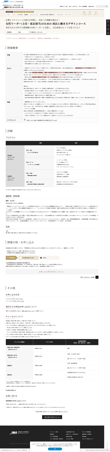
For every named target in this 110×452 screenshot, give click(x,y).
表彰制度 (84, 436)
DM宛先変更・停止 (70, 432)
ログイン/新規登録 (83, 6)
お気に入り (96, 14)
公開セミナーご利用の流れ (72, 434)
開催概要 (9, 32)
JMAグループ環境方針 (22, 450)
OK (55, 449)
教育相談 (52, 434)
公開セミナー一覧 (63, 6)
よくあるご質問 (69, 439)
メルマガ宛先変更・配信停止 (56, 439)
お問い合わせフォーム (27, 311)
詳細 (19, 32)
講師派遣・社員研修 (86, 434)
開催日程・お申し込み (36, 32)
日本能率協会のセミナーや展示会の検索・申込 (13, 5)
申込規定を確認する (11, 390)
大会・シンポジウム (73, 6)
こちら (21, 299)
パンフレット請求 (54, 432)
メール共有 (84, 13)
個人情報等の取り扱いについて (8, 450)
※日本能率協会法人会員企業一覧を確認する (18, 262)
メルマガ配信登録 (54, 436)
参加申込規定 (69, 436)
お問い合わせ (91, 6)
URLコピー (90, 13)
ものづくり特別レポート (87, 439)
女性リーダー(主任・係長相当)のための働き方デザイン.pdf (40, 120)
